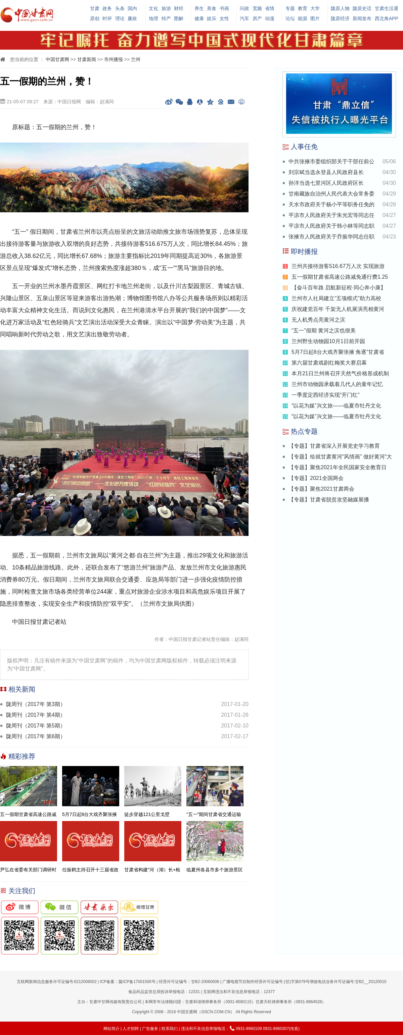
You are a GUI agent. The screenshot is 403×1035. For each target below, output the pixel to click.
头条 (120, 8)
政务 (107, 8)
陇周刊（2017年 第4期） (35, 715)
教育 (302, 8)
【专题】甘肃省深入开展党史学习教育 (334, 446)
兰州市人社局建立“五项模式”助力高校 (336, 298)
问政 (244, 8)
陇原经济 (340, 18)
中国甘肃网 (57, 59)
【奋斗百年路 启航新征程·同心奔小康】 (339, 287)
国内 (132, 8)
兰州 (135, 59)
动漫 (269, 18)
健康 (199, 18)
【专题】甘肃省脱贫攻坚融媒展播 (328, 499)
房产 (257, 18)
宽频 (257, 8)
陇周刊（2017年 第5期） (35, 725)
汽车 (244, 18)
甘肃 (94, 8)
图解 (178, 18)
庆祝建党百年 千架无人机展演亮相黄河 (338, 309)
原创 (94, 18)
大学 (315, 8)
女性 (224, 18)
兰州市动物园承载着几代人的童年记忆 (337, 384)
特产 (166, 18)
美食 (211, 8)
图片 (315, 18)
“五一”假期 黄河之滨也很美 (324, 330)
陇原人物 (340, 8)
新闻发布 (362, 18)
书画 (224, 8)
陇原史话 (362, 8)
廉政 (132, 18)
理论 (120, 18)
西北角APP (386, 18)
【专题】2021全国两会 (316, 478)
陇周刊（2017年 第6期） (35, 736)
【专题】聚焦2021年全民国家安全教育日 (337, 467)
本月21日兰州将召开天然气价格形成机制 (340, 373)
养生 (199, 8)
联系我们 (170, 1028)
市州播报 (113, 59)
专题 (290, 8)
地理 (153, 18)
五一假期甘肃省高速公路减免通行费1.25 (340, 277)
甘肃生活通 (386, 8)
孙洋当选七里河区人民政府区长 (326, 183)
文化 (153, 8)
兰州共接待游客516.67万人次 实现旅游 (338, 266)
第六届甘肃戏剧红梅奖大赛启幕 (329, 363)
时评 (107, 18)
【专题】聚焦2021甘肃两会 (321, 489)
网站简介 (111, 1028)
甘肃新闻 (86, 59)
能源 (302, 18)
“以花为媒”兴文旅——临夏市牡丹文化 (336, 405)
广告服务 (150, 1028)
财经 (178, 8)
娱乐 (211, 18)
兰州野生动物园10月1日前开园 (328, 341)
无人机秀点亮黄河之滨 (318, 320)
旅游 (166, 8)
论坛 (290, 18)
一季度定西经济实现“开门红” (326, 395)
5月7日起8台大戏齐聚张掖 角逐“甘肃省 (338, 352)
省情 (269, 8)
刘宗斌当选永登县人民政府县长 (326, 172)
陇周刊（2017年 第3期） (35, 704)
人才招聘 (131, 1028)
